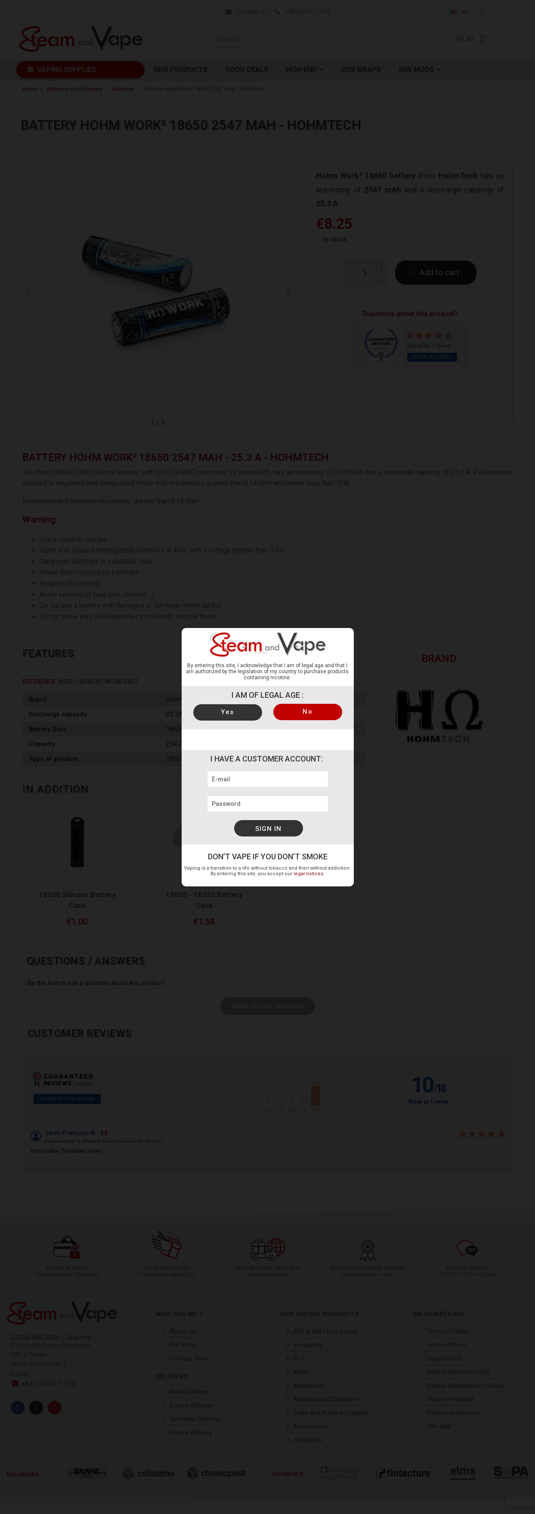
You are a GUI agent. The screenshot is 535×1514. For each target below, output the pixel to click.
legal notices (308, 874)
